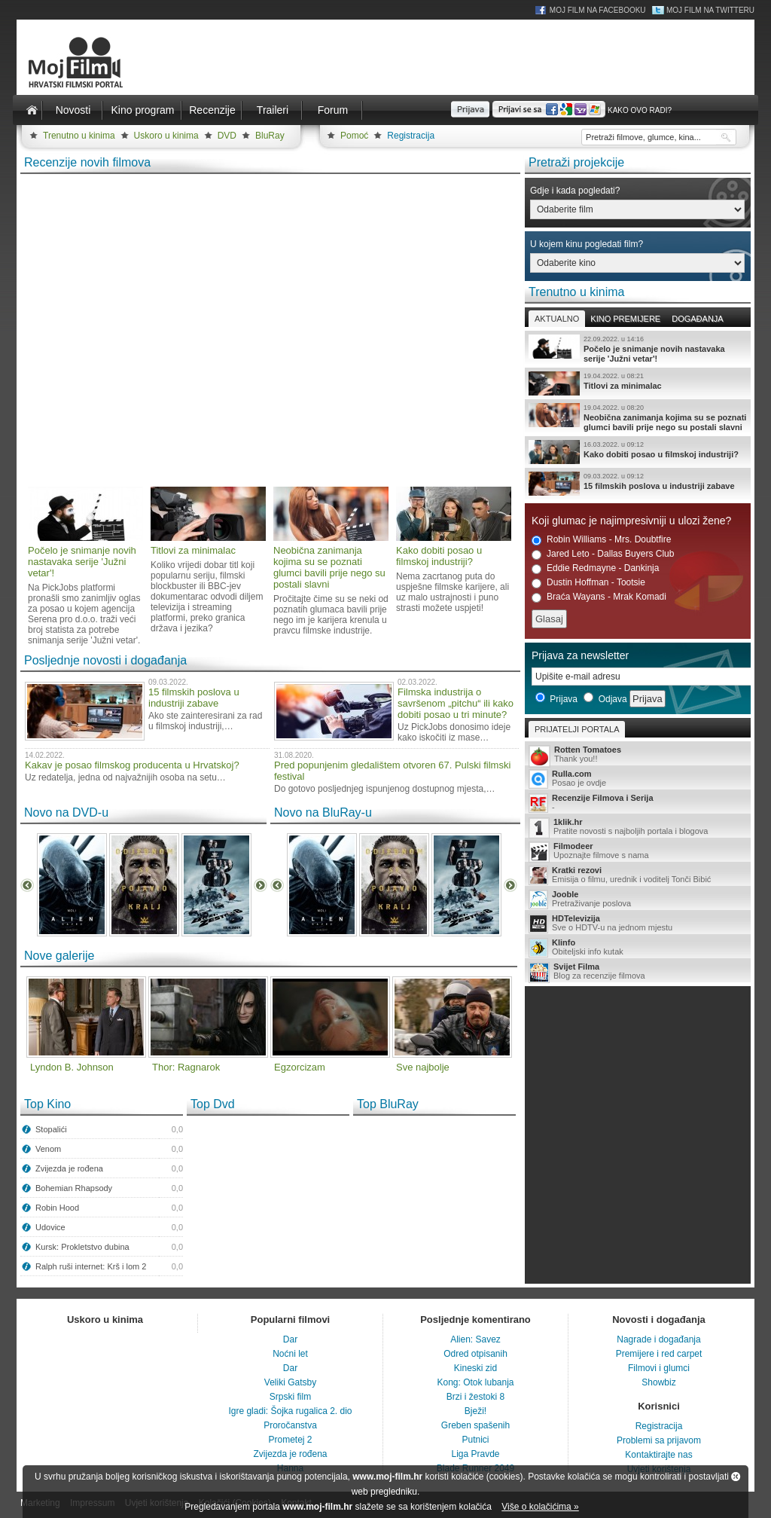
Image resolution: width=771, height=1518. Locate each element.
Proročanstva (290, 1425)
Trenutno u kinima (79, 135)
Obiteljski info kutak (638, 948)
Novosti (73, 110)
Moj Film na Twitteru (710, 10)
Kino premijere (625, 318)
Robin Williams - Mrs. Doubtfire (601, 539)
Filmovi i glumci (659, 1368)
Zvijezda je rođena (69, 1168)
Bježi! (475, 1411)
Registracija (410, 135)
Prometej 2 (290, 1439)
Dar (290, 1339)
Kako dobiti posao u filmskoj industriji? (638, 452)
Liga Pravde (475, 1454)
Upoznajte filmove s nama (638, 851)
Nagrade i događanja (658, 1339)
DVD (227, 135)
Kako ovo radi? (640, 110)
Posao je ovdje (638, 779)
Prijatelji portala (577, 729)
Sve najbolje (422, 1067)
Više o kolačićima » (540, 1506)
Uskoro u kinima (166, 135)
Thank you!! (638, 755)
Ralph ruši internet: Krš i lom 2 (90, 1266)
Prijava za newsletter (580, 655)
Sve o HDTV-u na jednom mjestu (638, 923)
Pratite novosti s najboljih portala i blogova (638, 827)
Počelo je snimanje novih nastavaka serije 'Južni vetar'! (638, 348)
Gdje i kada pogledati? (575, 190)
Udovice (50, 1227)
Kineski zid (475, 1368)
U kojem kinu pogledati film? (586, 244)
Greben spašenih (475, 1425)
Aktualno (557, 318)
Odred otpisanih (475, 1353)
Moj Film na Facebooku (598, 10)
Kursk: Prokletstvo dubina (82, 1246)
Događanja (697, 318)
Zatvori (735, 1476)
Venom (48, 1148)
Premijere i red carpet (659, 1353)
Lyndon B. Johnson (72, 1067)
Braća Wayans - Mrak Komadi (599, 597)
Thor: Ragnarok (186, 1067)
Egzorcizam (299, 1067)
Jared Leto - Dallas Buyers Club (603, 554)
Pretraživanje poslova (638, 899)
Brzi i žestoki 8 (475, 1396)
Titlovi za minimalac (638, 383)
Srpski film (290, 1396)
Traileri (272, 110)
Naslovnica (31, 110)
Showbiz (658, 1382)
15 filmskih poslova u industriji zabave (638, 484)
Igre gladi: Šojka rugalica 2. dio (290, 1411)
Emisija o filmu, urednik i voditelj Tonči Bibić (638, 875)
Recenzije (212, 110)
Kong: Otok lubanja (475, 1382)
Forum (333, 110)
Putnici (475, 1439)
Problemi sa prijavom (659, 1440)
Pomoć (354, 135)
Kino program (142, 110)
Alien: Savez (475, 1339)
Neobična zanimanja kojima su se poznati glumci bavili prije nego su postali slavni (638, 417)
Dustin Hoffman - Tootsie (588, 582)
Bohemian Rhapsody (73, 1188)
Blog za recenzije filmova (638, 972)
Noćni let (290, 1353)
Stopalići (51, 1129)
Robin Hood (57, 1207)
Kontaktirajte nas (658, 1454)
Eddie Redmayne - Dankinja (595, 568)
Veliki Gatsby (290, 1382)
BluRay (270, 135)
